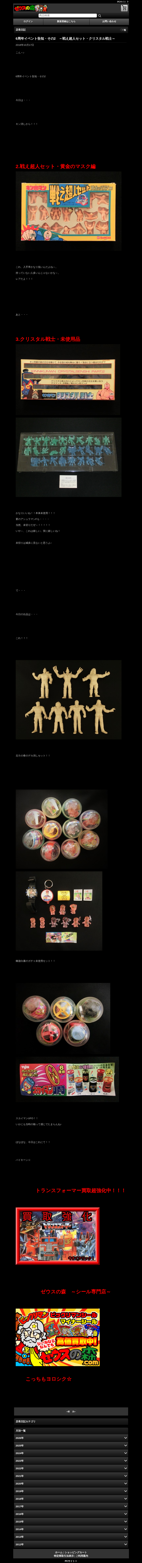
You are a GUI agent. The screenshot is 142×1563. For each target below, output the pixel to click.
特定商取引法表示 (64, 1555)
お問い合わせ (109, 21)
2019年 (20, 1491)
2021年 (20, 1476)
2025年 (20, 1445)
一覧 (124, 30)
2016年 (20, 1514)
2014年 (20, 1529)
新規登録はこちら (66, 21)
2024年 (20, 1453)
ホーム (58, 1552)
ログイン (28, 21)
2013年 (20, 1536)
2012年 (20, 1544)
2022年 (20, 1468)
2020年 (20, 1483)
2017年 (20, 1506)
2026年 (20, 1438)
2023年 (20, 1460)
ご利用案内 (82, 1555)
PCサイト (121, 2)
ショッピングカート (124, 8)
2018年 (20, 1498)
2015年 (20, 1521)
